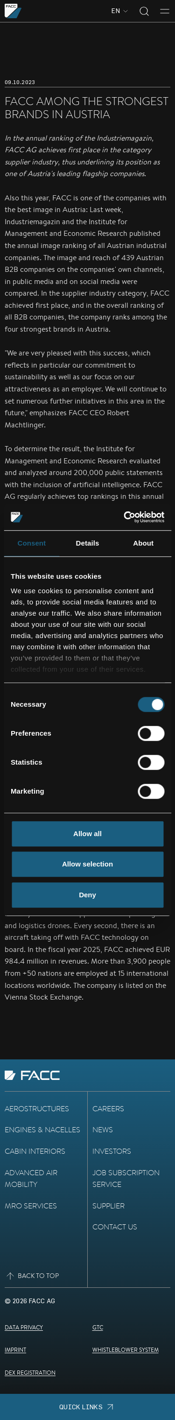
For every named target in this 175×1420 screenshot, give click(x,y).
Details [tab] (87, 543)
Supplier (108, 1206)
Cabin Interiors (35, 1151)
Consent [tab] (31, 543)
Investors (111, 1151)
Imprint (15, 1349)
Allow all (87, 834)
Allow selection (87, 864)
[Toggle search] (144, 11)
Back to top (32, 1276)
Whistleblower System (125, 1349)
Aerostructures (37, 1109)
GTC (97, 1327)
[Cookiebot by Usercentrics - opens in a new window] (124, 517)
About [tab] (143, 543)
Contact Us (114, 1227)
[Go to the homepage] (13, 11)
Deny (87, 895)
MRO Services (31, 1206)
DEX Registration (30, 1372)
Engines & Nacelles (42, 1130)
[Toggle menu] (164, 11)
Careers (108, 1109)
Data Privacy (24, 1327)
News (102, 1130)
